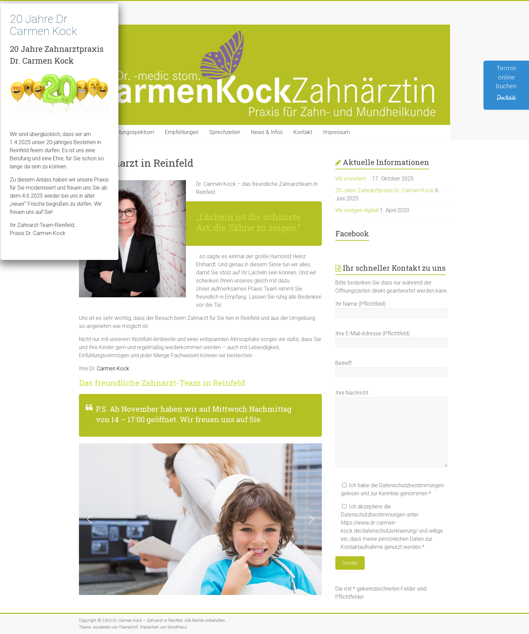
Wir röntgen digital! (357, 210)
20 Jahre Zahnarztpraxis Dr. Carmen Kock (384, 190)
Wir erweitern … (353, 178)
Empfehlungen (181, 132)
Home (91, 132)
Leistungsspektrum (132, 132)
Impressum (336, 132)
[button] (89, 519)
